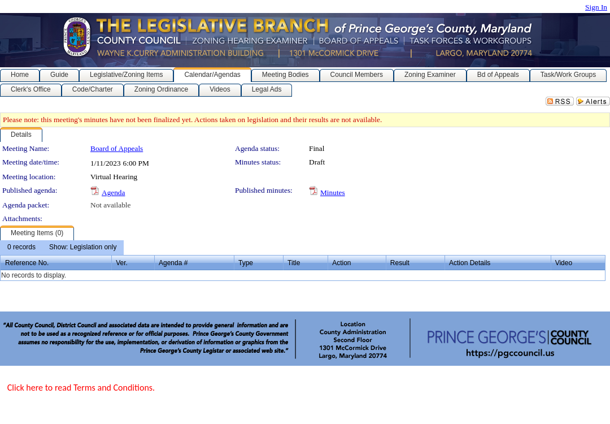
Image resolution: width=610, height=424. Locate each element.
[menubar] (62, 247)
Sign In (596, 7)
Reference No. (27, 263)
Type (245, 263)
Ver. (122, 263)
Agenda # (173, 263)
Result (399, 263)
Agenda (113, 192)
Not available (110, 205)
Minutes (332, 192)
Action (341, 263)
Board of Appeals (116, 148)
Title (293, 263)
